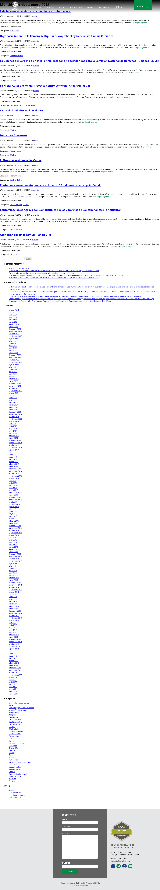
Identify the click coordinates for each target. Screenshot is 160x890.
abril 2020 (13, 431)
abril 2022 (13, 374)
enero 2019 (13, 466)
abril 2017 (13, 516)
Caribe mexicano (16, 105)
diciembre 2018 (15, 469)
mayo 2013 (13, 627)
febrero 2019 (14, 464)
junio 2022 (13, 369)
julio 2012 (12, 651)
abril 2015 (13, 573)
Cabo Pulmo (13, 717)
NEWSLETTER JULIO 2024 (19, 268)
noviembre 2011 (15, 670)
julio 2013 (12, 623)
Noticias (62, 7)
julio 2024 (12, 312)
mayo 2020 (13, 428)
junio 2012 (13, 653)
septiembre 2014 (15, 589)
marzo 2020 (13, 433)
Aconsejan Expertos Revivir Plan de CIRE (26, 234)
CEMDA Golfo (14, 729)
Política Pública (15, 776)
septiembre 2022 (15, 362)
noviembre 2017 (15, 499)
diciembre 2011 (15, 668)
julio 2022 (12, 367)
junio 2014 (13, 597)
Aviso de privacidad (80, 885)
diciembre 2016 (15, 525)
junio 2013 (13, 625)
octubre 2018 (14, 473)
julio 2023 (12, 341)
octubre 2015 (14, 559)
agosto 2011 (14, 677)
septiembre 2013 (15, 618)
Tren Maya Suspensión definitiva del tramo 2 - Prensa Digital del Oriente (38, 296)
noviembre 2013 (15, 613)
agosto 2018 (14, 478)
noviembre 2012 (15, 642)
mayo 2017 (13, 514)
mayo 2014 (13, 599)
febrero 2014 (14, 606)
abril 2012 (13, 658)
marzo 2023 (13, 350)
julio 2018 (12, 480)
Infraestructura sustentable (20, 762)
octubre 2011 (14, 672)
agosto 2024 (14, 310)
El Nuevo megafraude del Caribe (20, 160)
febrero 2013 (14, 634)
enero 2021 (13, 409)
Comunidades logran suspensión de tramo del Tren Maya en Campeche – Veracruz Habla (45, 298)
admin (35, 16)
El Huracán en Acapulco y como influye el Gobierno (29, 287)
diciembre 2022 (15, 355)
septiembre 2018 (15, 476)
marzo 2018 (13, 490)
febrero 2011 (14, 691)
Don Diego (13, 745)
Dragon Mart (14, 748)
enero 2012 (13, 665)
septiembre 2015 (15, 561)
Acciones (90, 7)
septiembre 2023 (15, 336)
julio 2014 (12, 594)
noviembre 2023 (15, 331)
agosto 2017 (14, 507)
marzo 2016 (13, 547)
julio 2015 (12, 566)
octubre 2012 (14, 644)
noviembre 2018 (15, 471)
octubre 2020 (14, 416)
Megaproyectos (15, 769)
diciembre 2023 (15, 329)
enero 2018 (13, 495)
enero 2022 (13, 381)
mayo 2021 (13, 400)
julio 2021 (12, 395)
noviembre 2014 (15, 585)
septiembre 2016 (15, 533)
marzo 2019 (13, 462)
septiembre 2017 (15, 504)
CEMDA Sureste (30, 105)
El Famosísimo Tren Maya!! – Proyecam (24, 301)
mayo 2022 (13, 371)
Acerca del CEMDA (33, 7)
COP (10, 738)
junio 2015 (13, 568)
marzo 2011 (13, 689)
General (12, 755)
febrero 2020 (14, 435)
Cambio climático (16, 55)
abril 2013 (13, 630)
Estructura (49, 7)
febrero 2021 (14, 407)
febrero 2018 (14, 492)
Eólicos (11, 753)
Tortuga (12, 781)
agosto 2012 (14, 649)
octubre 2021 (14, 388)
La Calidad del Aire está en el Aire (21, 110)
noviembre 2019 (15, 443)
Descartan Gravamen (13, 135)
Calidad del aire (16, 204)
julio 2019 (12, 452)
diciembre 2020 (15, 412)
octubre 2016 (14, 530)
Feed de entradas (15, 792)
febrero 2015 (14, 578)
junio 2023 (13, 343)
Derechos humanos (17, 80)
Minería (12, 771)
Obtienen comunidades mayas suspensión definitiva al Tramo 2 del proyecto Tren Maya (105, 296)
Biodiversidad (14, 712)
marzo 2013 (13, 632)
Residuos (13, 254)
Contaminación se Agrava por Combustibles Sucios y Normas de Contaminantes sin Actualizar (60, 210)
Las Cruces (13, 764)
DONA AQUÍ (143, 6)
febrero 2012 (14, 663)
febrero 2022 (14, 379)
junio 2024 (13, 315)
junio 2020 (13, 426)
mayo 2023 (13, 345)
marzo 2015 (13, 575)
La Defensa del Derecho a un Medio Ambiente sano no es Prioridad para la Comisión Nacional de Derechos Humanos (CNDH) (79, 61)
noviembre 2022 (15, 357)
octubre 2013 (14, 615)
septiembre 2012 (15, 646)
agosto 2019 (14, 450)
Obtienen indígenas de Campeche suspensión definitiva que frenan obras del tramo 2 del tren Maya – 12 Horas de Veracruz (58, 291)
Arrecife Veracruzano (17, 710)
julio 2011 (12, 679)
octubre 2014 (14, 587)
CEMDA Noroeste (16, 731)
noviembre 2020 (15, 414)
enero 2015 (13, 580)
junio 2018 (13, 483)
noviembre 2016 (15, 528)
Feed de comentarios (17, 795)
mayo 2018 (13, 485)
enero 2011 (13, 694)
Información (104, 7)
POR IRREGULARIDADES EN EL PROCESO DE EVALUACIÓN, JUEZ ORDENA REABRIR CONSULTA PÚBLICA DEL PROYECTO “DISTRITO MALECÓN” (66, 275)
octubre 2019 (14, 445)
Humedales (14, 31)
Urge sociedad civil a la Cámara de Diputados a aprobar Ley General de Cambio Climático (56, 36)
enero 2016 (13, 552)
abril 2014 (13, 601)
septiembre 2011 (15, 675)
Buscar (121, 7)
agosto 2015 (14, 563)
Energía (12, 750)
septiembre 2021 (15, 390)
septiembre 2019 (15, 447)
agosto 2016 (14, 535)
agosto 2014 (14, 592)
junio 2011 (13, 682)
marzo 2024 (13, 322)
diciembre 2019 (15, 440)
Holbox (19, 180)
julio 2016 (12, 537)
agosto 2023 (14, 338)
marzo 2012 (13, 660)
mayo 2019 (13, 457)
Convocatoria (14, 736)
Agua (11, 705)
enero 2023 (13, 353)
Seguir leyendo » (141, 22)
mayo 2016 (13, 542)
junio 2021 (13, 398)
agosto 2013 (14, 620)
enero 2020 (13, 438)
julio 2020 (12, 424)
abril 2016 (13, 544)
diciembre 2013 (15, 611)
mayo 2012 (13, 656)
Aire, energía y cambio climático (21, 708)
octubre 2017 (14, 502)
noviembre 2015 (15, 556)
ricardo (36, 41)
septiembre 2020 (15, 419)
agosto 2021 (14, 393)
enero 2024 (13, 326)
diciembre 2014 (15, 582)
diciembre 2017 (15, 497)
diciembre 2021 (15, 383)
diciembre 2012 (15, 639)
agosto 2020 (14, 421)
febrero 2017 (14, 521)
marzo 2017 (13, 518)
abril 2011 (13, 687)
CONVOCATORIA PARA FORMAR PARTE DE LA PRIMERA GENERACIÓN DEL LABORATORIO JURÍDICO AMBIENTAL (54, 270)
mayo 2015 (13, 570)
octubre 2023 (14, 334)
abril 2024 (13, 319)
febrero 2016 (14, 549)
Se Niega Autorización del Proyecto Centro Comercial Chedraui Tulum (45, 85)
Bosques (12, 715)
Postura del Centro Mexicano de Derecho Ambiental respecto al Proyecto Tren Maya (77, 301)
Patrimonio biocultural (18, 774)
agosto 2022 (14, 364)
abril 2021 (13, 402)
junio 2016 (13, 540)
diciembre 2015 (15, 554)
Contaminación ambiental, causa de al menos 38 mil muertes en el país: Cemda (50, 185)
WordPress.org (15, 797)
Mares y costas (15, 767)
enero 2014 (13, 608)
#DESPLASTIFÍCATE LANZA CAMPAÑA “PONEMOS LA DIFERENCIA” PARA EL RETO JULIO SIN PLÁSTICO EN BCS (53, 278)
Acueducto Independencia (19, 703)
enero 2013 (13, 637)
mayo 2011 (13, 684)
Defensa (12, 741)
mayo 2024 (13, 317)
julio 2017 (12, 509)
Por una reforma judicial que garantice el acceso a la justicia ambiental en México (41, 273)
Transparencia (76, 7)
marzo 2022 (13, 376)
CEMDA (13, 130)
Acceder (12, 790)
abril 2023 (13, 348)
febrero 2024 (14, 324)
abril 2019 (13, 459)
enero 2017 (13, 523)
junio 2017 (13, 511)
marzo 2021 (13, 405)
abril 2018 (13, 488)
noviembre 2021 (15, 386)
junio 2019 (13, 454)
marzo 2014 (13, 604)
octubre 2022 (14, 360)
